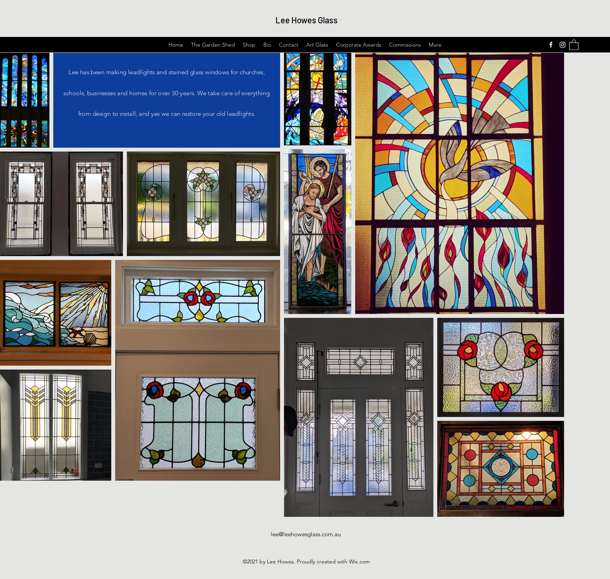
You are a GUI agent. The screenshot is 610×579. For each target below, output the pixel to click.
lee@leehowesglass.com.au (306, 534)
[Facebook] (551, 45)
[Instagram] (562, 45)
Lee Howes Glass (306, 20)
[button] (573, 44)
